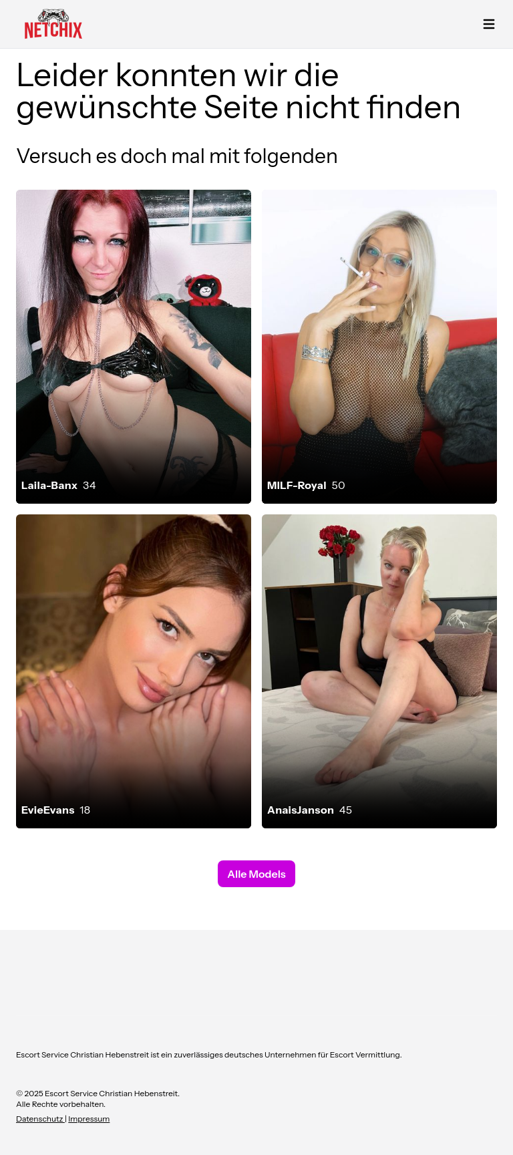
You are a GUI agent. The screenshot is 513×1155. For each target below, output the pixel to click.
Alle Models (256, 873)
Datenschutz (40, 1119)
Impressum (89, 1119)
